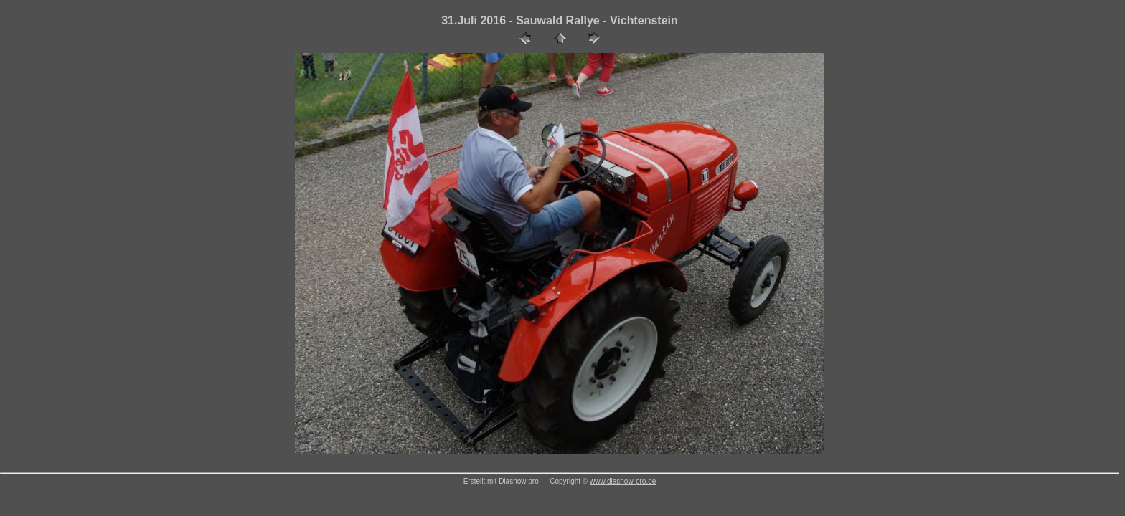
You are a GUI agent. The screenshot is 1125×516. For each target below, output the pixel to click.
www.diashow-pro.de (623, 481)
